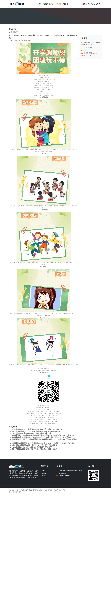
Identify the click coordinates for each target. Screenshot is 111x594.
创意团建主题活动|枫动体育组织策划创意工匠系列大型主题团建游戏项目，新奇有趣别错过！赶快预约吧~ (40, 435)
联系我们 (65, 4)
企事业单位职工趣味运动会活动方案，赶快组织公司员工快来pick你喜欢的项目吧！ (33, 431)
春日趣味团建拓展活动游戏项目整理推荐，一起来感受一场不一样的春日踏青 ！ (32, 445)
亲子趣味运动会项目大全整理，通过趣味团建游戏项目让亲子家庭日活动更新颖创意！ (34, 429)
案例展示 (52, 4)
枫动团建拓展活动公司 (27, 490)
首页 (40, 4)
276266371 (86, 74)
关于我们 (45, 4)
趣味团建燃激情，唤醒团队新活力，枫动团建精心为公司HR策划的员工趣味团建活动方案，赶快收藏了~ (39, 437)
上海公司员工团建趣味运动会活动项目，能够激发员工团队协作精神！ (29, 433)
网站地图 (43, 475)
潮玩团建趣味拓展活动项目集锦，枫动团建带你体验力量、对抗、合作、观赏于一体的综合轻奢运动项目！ (40, 443)
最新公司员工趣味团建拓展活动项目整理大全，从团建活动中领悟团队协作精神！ (32, 449)
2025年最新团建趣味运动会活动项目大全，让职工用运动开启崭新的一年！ (31, 447)
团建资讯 (58, 4)
